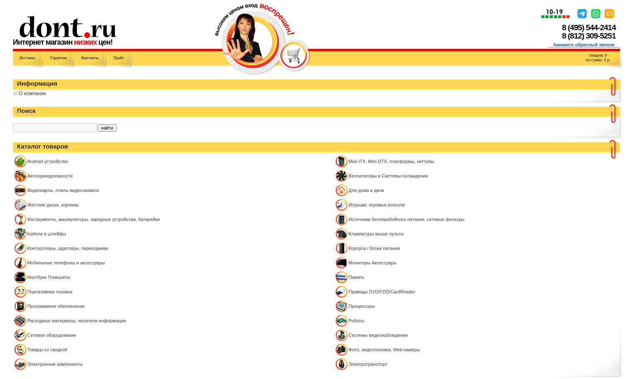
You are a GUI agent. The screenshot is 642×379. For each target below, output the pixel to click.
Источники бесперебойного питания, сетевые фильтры (406, 219)
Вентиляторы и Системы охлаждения (388, 175)
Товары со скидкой (47, 349)
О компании (32, 93)
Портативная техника (49, 291)
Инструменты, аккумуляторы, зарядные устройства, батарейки (93, 219)
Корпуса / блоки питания (374, 248)
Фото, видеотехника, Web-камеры (384, 349)
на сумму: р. (598, 60)
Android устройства (47, 161)
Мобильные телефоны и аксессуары (66, 262)
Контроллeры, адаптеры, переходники (67, 248)
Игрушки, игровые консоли (377, 204)
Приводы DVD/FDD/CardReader (382, 291)
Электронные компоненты (54, 364)
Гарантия (58, 57)
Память (356, 277)
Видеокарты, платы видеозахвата (63, 190)
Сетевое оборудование (51, 335)
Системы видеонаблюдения (378, 335)
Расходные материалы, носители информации (76, 320)
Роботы (356, 320)
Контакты (89, 57)
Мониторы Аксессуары (373, 262)
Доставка (27, 57)
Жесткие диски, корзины (53, 204)
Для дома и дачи (366, 190)
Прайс (118, 57)
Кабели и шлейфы (46, 233)
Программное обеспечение (56, 306)
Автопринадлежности (49, 175)
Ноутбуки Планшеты (48, 277)
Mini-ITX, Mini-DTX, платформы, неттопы (391, 161)
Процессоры (362, 306)
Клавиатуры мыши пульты (376, 233)
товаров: (598, 55)
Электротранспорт (368, 364)
